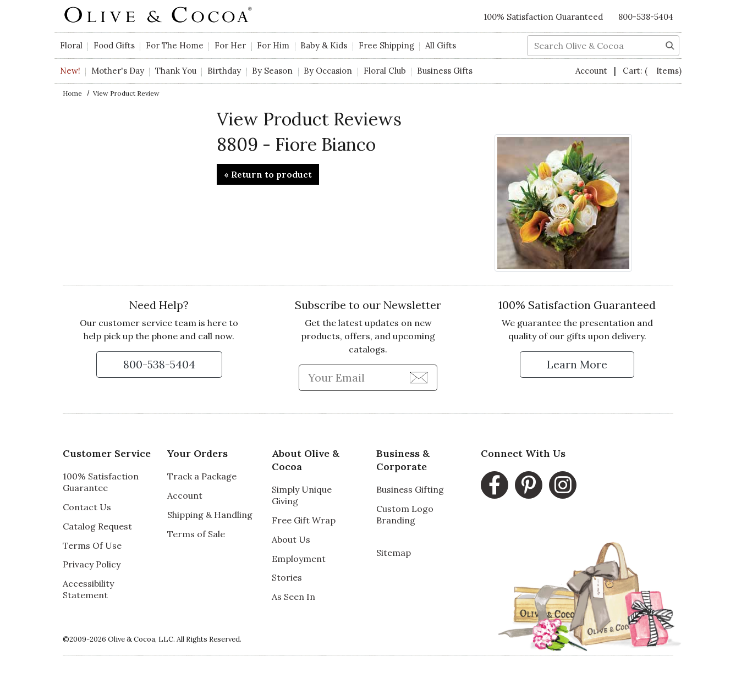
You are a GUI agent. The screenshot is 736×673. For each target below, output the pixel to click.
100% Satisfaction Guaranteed (543, 17)
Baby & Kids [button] (323, 45)
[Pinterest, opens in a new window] (528, 485)
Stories (287, 577)
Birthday (224, 70)
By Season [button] (272, 70)
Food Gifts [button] (114, 45)
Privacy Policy (91, 564)
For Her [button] (230, 45)
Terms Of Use (92, 545)
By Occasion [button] (328, 70)
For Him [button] (273, 45)
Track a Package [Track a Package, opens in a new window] (202, 476)
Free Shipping (386, 45)
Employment (299, 558)
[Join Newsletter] (419, 377)
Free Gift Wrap (304, 520)
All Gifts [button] (440, 45)
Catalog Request (97, 526)
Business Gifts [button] (445, 70)
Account (592, 70)
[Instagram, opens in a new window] (562, 485)
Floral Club (385, 70)
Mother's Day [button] (117, 70)
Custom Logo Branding (404, 514)
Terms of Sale (196, 533)
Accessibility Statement (88, 589)
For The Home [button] (175, 45)
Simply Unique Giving (302, 495)
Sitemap (393, 552)
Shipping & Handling (209, 514)
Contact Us (87, 506)
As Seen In (293, 596)
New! (70, 70)
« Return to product (268, 174)
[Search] (670, 44)
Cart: (652, 70)
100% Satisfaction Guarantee (101, 482)
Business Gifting (410, 489)
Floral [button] (71, 45)
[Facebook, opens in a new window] (494, 485)
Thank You (175, 70)
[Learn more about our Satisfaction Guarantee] (577, 364)
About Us (291, 539)
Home (72, 93)
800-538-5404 (645, 17)
